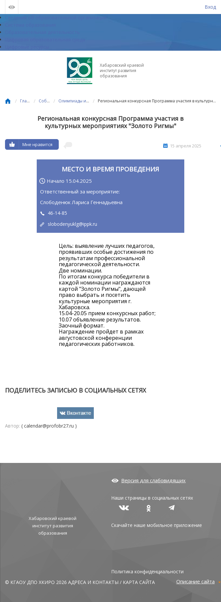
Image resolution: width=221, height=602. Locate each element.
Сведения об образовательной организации (55, 17)
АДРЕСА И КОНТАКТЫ (93, 582)
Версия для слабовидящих (153, 480)
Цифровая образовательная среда (45, 39)
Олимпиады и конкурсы (82, 101)
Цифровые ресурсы (27, 47)
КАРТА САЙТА (139, 582)
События (47, 101)
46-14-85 (57, 213)
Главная (28, 101)
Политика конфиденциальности (147, 571)
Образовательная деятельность (42, 32)
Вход (210, 7)
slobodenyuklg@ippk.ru (72, 224)
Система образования (30, 25)
